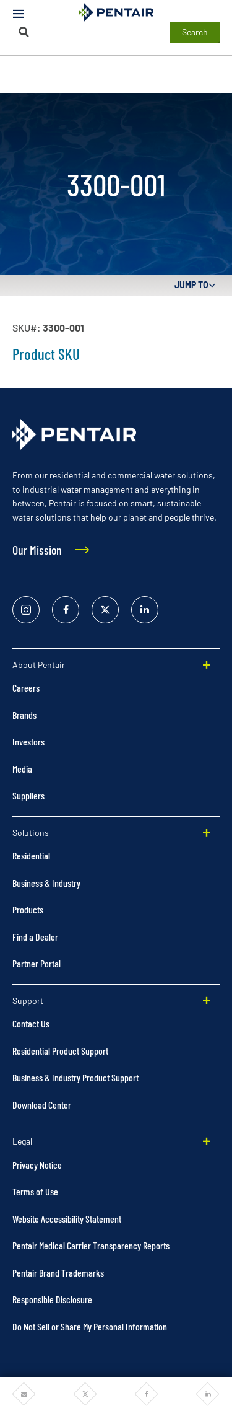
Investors (28, 741)
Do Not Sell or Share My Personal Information (89, 1326)
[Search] (24, 32)
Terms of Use (35, 1191)
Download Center (41, 1104)
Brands (24, 715)
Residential (31, 855)
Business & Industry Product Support (75, 1077)
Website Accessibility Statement (66, 1218)
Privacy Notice (37, 1165)
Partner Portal (36, 963)
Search (195, 32)
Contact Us (30, 1023)
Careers (26, 687)
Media (22, 769)
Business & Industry (46, 883)
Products (27, 909)
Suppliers (28, 795)
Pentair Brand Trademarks (58, 1272)
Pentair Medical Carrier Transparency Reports (91, 1245)
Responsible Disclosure (52, 1299)
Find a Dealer (35, 937)
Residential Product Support (60, 1051)
